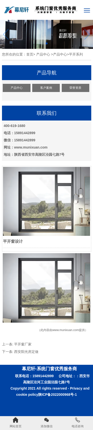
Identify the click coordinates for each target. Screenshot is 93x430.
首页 (29, 54)
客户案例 (46, 88)
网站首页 (16, 422)
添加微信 (47, 422)
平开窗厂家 (22, 344)
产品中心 (43, 54)
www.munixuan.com (65, 330)
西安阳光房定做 (26, 352)
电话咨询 (78, 422)
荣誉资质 (75, 88)
